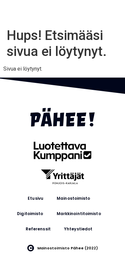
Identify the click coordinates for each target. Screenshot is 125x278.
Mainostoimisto (73, 198)
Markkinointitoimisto (79, 213)
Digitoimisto (30, 213)
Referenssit (38, 229)
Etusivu (35, 198)
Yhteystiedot (78, 229)
